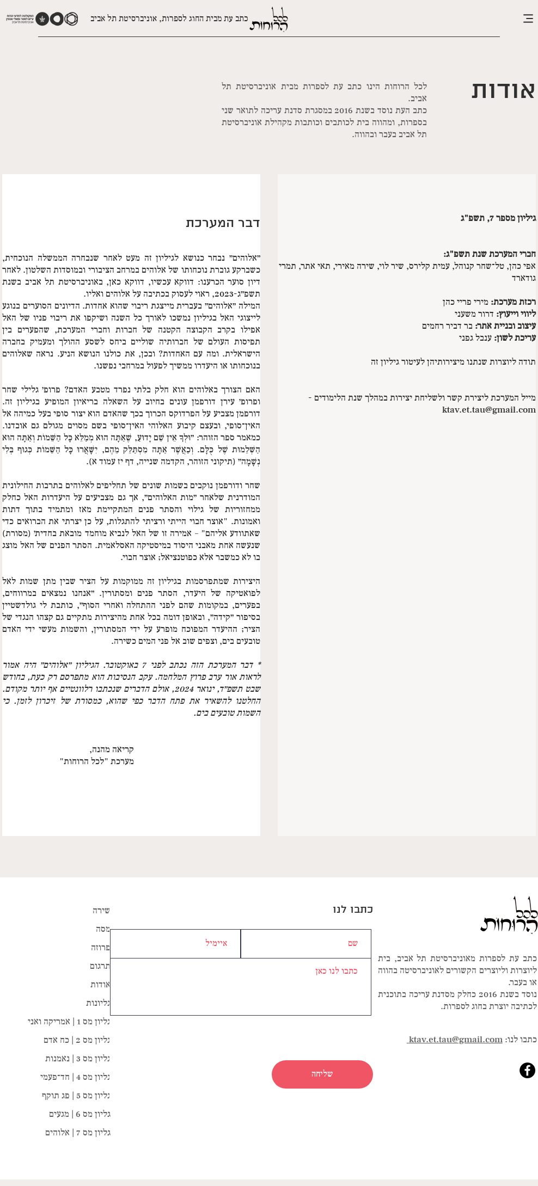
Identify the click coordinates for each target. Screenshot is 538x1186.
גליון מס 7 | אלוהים (78, 1133)
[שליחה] (322, 1074)
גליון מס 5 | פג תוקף (76, 1096)
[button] (511, 18)
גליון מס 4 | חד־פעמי (75, 1077)
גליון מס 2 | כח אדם (77, 1040)
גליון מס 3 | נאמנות (78, 1059)
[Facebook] (527, 1070)
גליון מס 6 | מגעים (80, 1114)
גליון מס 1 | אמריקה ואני (69, 1022)
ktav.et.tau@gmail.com (489, 410)
